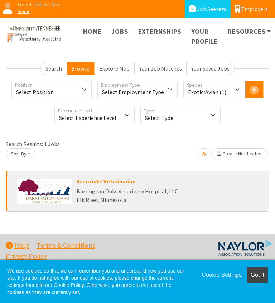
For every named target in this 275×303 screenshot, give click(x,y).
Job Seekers (207, 8)
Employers (251, 8)
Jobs (119, 31)
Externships (160, 31)
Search (53, 68)
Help (17, 245)
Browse (80, 68)
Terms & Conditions (66, 245)
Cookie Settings (222, 275)
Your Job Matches (160, 68)
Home (92, 31)
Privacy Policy (26, 255)
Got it (257, 275)
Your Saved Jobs (210, 68)
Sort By (18, 153)
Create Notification (240, 153)
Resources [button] (246, 31)
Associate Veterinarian (106, 181)
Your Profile (205, 36)
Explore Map (114, 68)
